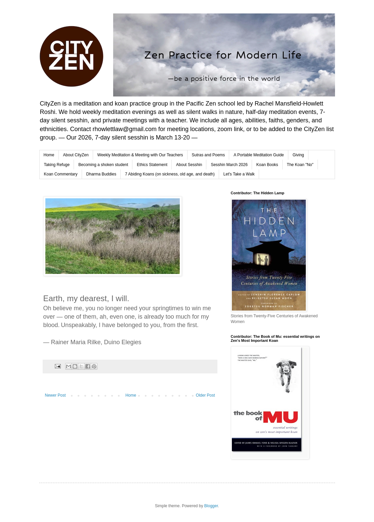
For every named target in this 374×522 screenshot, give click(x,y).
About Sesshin (189, 164)
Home (49, 155)
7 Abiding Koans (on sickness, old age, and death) (170, 174)
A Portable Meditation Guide (259, 155)
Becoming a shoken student (103, 164)
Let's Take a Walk (239, 174)
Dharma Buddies (101, 174)
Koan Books (267, 164)
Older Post (205, 395)
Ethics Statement (152, 164)
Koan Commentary (61, 174)
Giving (298, 155)
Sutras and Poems (208, 155)
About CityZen (76, 155)
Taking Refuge (57, 164)
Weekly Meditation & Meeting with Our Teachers (140, 155)
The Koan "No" (300, 164)
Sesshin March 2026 (229, 164)
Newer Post (55, 395)
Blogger (211, 506)
